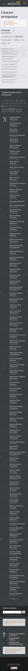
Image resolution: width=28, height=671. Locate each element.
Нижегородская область (9, 51)
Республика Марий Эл (8, 64)
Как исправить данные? (14, 639)
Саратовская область (8, 79)
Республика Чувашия (8, 74)
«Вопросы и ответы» (10, 652)
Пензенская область (8, 56)
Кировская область (8, 49)
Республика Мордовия (9, 66)
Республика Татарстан (9, 69)
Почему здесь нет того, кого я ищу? (17, 634)
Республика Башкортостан (10, 61)
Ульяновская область (8, 82)
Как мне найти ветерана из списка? (16, 643)
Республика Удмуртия (9, 72)
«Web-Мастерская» (12, 665)
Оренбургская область (9, 53)
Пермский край (6, 59)
